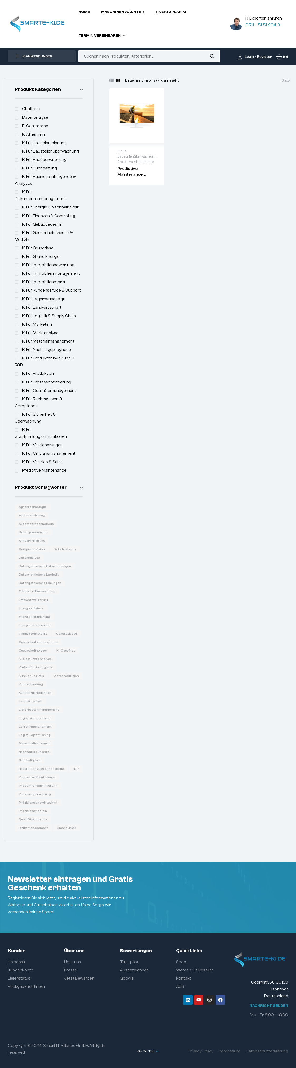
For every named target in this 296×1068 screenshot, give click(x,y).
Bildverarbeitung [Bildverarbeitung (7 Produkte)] (32, 541)
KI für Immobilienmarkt (43, 281)
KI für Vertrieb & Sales (42, 461)
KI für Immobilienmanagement (51, 273)
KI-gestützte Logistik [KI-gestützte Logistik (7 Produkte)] (35, 667)
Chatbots (31, 108)
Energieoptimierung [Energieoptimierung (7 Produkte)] (34, 617)
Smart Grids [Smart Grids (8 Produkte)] (66, 828)
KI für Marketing (37, 324)
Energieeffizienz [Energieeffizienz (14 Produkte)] (31, 608)
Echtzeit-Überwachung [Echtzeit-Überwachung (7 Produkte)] (37, 591)
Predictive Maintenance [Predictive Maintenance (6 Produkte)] (37, 777)
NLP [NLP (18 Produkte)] (76, 769)
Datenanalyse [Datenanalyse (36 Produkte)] (29, 557)
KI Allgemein (33, 134)
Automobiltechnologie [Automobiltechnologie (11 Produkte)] (36, 524)
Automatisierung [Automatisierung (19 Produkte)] (32, 515)
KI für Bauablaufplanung (44, 142)
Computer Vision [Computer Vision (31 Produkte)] (32, 549)
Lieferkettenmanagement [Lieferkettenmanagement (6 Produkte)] (39, 709)
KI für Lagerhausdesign (43, 299)
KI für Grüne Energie (41, 256)
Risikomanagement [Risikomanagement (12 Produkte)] (33, 828)
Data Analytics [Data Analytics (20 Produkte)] (65, 549)
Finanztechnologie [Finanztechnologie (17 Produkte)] (33, 633)
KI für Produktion (38, 373)
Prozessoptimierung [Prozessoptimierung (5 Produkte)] (35, 794)
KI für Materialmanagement (48, 341)
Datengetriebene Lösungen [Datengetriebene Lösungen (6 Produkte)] (40, 583)
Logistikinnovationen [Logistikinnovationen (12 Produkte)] (35, 718)
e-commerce (35, 126)
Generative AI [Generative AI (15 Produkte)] (66, 633)
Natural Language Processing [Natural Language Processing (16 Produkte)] (41, 769)
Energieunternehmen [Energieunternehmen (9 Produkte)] (35, 625)
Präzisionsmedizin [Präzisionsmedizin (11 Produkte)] (33, 811)
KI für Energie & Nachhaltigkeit (50, 207)
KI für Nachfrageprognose (46, 349)
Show (286, 80)
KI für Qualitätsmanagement (49, 390)
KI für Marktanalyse (40, 332)
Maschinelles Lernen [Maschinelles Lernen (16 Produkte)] (34, 743)
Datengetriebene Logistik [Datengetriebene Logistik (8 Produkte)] (39, 574)
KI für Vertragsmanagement (48, 453)
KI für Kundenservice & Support (51, 290)
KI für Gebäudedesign (42, 224)
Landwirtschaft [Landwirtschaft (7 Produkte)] (30, 701)
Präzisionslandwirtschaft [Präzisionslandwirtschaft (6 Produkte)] (38, 802)
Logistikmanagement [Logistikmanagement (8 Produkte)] (35, 726)
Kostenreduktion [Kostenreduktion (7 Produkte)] (66, 676)
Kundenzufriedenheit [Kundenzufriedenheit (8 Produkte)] (35, 693)
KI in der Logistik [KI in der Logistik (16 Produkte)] (31, 676)
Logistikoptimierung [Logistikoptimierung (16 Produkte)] (35, 735)
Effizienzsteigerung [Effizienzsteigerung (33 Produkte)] (34, 600)
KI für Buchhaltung (39, 168)
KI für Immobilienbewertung (48, 265)
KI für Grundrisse (38, 248)
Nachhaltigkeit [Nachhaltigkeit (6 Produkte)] (30, 760)
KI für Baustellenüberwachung (50, 151)
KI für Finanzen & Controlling (48, 215)
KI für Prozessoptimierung (46, 382)
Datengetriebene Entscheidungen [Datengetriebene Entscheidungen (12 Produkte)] (45, 566)
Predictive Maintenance (44, 470)
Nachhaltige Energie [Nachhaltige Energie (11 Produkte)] (34, 752)
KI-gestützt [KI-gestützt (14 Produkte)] (65, 650)
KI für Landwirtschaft (41, 307)
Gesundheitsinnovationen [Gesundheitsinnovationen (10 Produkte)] (38, 642)
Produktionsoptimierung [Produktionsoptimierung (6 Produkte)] (38, 785)
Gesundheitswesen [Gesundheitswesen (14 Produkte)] (33, 650)
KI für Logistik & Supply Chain (49, 316)
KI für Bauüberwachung (44, 159)
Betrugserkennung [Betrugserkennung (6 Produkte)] (33, 532)
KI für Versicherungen (42, 445)
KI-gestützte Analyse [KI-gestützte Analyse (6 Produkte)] (35, 659)
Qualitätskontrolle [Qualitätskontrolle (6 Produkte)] (33, 819)
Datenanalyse (35, 117)
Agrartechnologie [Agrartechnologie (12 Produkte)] (33, 507)
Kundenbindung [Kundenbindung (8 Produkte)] (31, 684)
